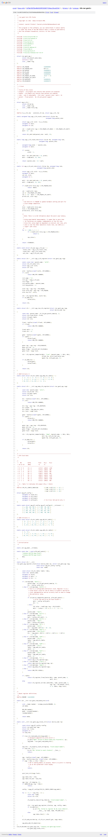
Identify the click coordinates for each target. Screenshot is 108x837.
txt (101, 834)
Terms (19, 834)
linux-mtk (21, 8)
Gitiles (10, 834)
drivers (65, 8)
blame (56, 12)
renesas (75, 8)
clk (70, 8)
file (47, 12)
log (52, 12)
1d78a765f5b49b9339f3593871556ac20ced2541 (43, 8)
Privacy (15, 834)
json (105, 834)
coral (14, 8)
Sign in (104, 2)
